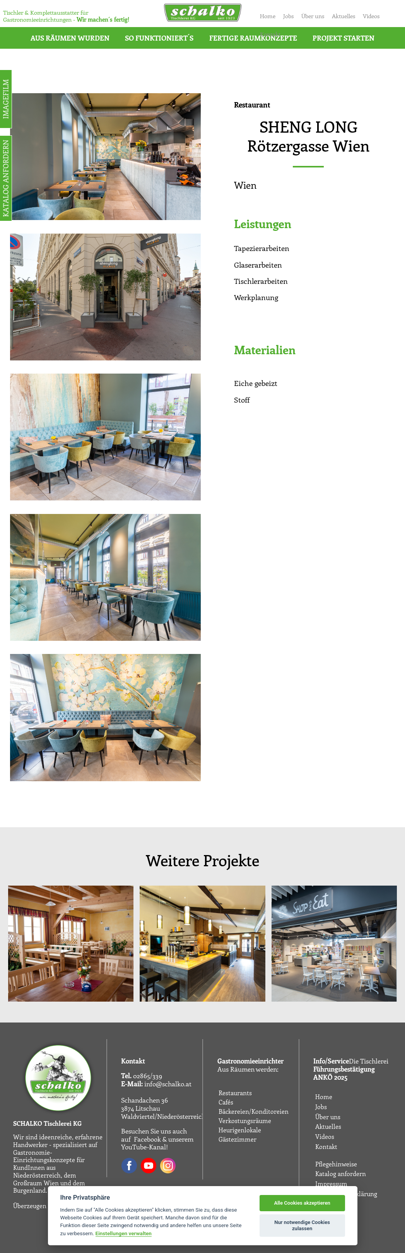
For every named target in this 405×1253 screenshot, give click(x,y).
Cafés (226, 1102)
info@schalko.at (167, 1083)
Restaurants (235, 1093)
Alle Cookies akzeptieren (302, 1203)
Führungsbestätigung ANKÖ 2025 (344, 1073)
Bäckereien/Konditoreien (254, 1111)
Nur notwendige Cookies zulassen (302, 1225)
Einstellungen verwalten (124, 1233)
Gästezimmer (237, 1139)
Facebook (147, 1139)
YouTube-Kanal (143, 1146)
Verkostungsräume (245, 1121)
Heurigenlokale (240, 1130)
